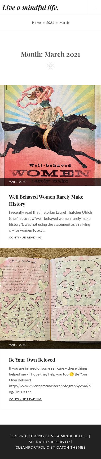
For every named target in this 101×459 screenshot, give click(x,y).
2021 (50, 23)
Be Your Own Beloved (32, 359)
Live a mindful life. (30, 7)
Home (37, 23)
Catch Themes (71, 447)
